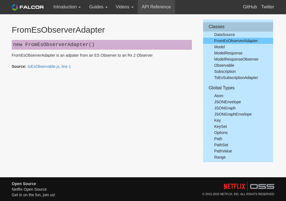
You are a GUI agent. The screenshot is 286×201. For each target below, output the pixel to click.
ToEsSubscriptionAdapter (236, 77)
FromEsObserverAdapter (236, 41)
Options (221, 132)
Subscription (225, 71)
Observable (224, 65)
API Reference (156, 6)
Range (220, 157)
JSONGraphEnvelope (233, 114)
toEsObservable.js (43, 66)
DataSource (224, 34)
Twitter (267, 6)
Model (219, 47)
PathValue (223, 151)
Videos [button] (125, 6)
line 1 (66, 66)
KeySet (220, 126)
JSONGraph (224, 108)
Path (218, 139)
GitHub (250, 6)
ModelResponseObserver (236, 59)
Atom (218, 96)
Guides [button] (98, 6)
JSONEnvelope (227, 102)
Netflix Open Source (29, 189)
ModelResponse (228, 53)
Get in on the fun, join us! (33, 195)
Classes (217, 26)
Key (217, 120)
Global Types (222, 87)
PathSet (221, 145)
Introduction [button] (67, 6)
